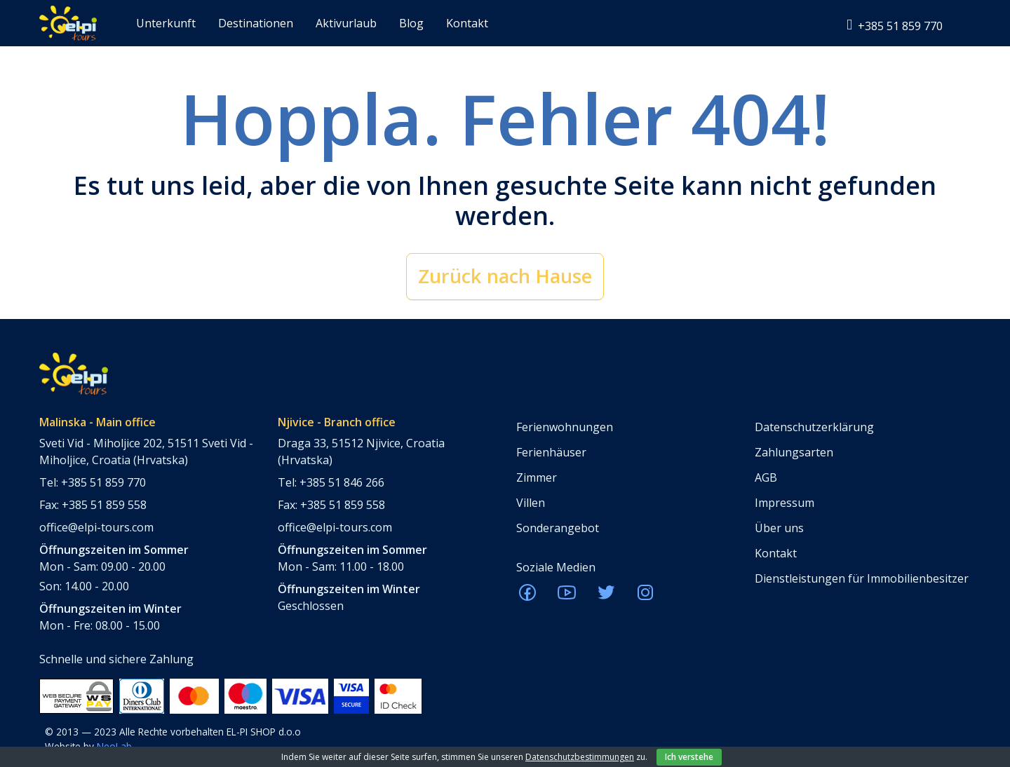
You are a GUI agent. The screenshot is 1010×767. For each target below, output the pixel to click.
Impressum (784, 502)
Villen (530, 502)
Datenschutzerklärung (814, 427)
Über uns (779, 528)
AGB (766, 477)
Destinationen (255, 23)
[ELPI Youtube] (567, 596)
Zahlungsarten (794, 452)
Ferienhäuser (551, 452)
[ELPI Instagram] (645, 596)
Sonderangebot (557, 528)
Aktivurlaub (346, 23)
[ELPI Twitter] (606, 596)
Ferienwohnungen (564, 427)
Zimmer (536, 477)
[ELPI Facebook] (527, 596)
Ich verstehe (689, 757)
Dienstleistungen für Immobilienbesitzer (862, 578)
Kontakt (467, 23)
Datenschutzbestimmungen (579, 757)
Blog (411, 23)
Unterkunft (166, 23)
